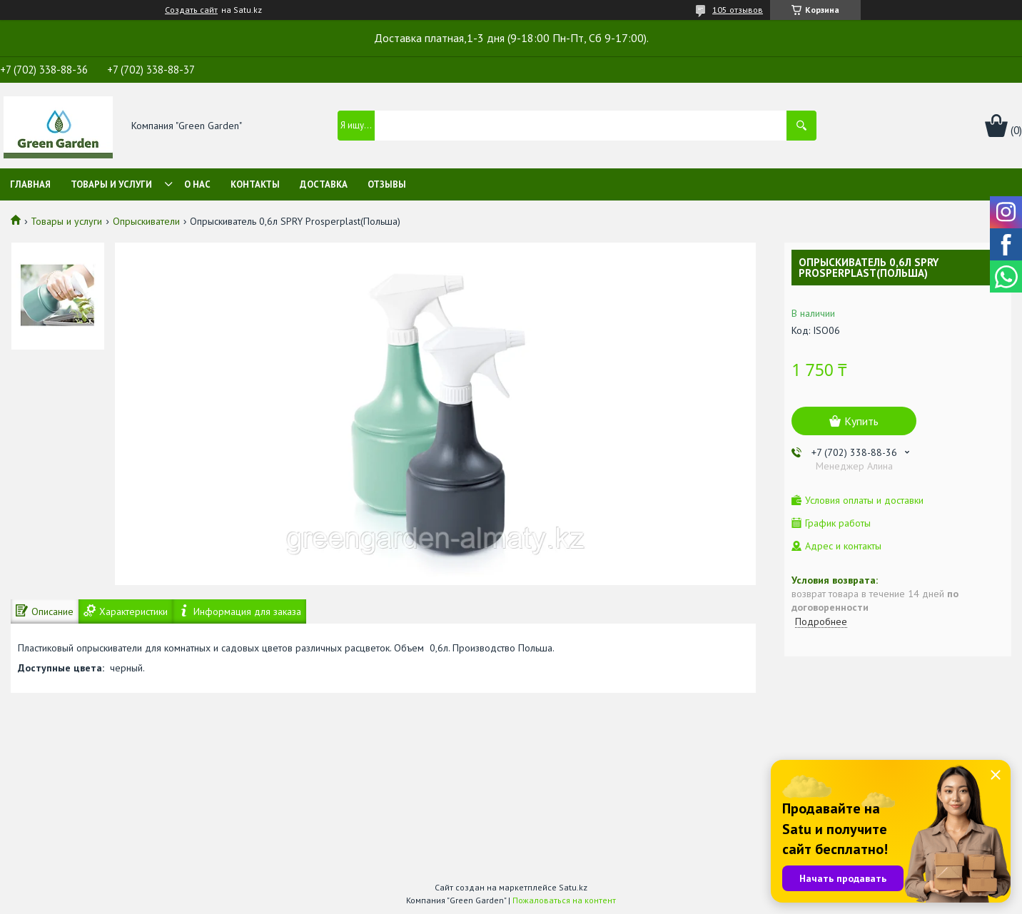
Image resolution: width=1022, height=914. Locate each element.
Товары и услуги (111, 184)
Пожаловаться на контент (564, 900)
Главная (30, 184)
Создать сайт (191, 10)
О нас (197, 184)
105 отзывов (737, 9)
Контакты (255, 184)
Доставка (324, 184)
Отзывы (387, 184)
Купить (861, 421)
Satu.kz (573, 887)
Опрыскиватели (146, 221)
